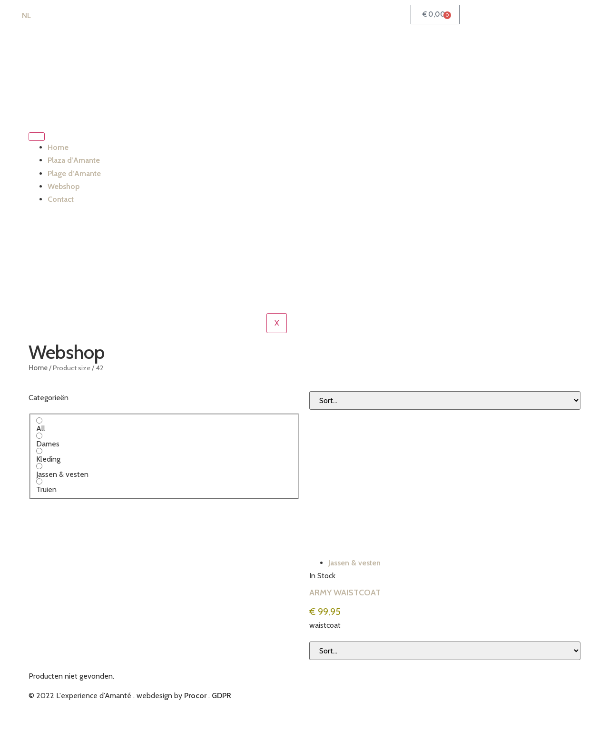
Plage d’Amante (74, 173)
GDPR (221, 695)
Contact (61, 199)
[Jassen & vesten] (39, 466)
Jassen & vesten (354, 562)
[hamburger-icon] (37, 136)
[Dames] (39, 436)
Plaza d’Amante (74, 160)
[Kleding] (39, 451)
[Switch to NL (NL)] (22, 15)
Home (58, 147)
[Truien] (39, 481)
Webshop (63, 186)
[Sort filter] (444, 400)
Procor (195, 695)
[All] (39, 420)
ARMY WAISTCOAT (345, 592)
